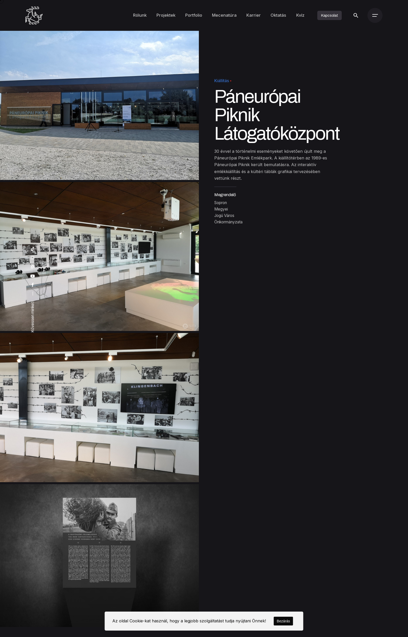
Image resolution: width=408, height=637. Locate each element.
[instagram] (32, 258)
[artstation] (32, 267)
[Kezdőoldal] (34, 15)
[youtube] (32, 276)
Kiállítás (221, 80)
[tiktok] (32, 249)
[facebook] (32, 285)
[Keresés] (355, 15)
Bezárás (283, 621)
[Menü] (374, 15)
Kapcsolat (329, 15)
